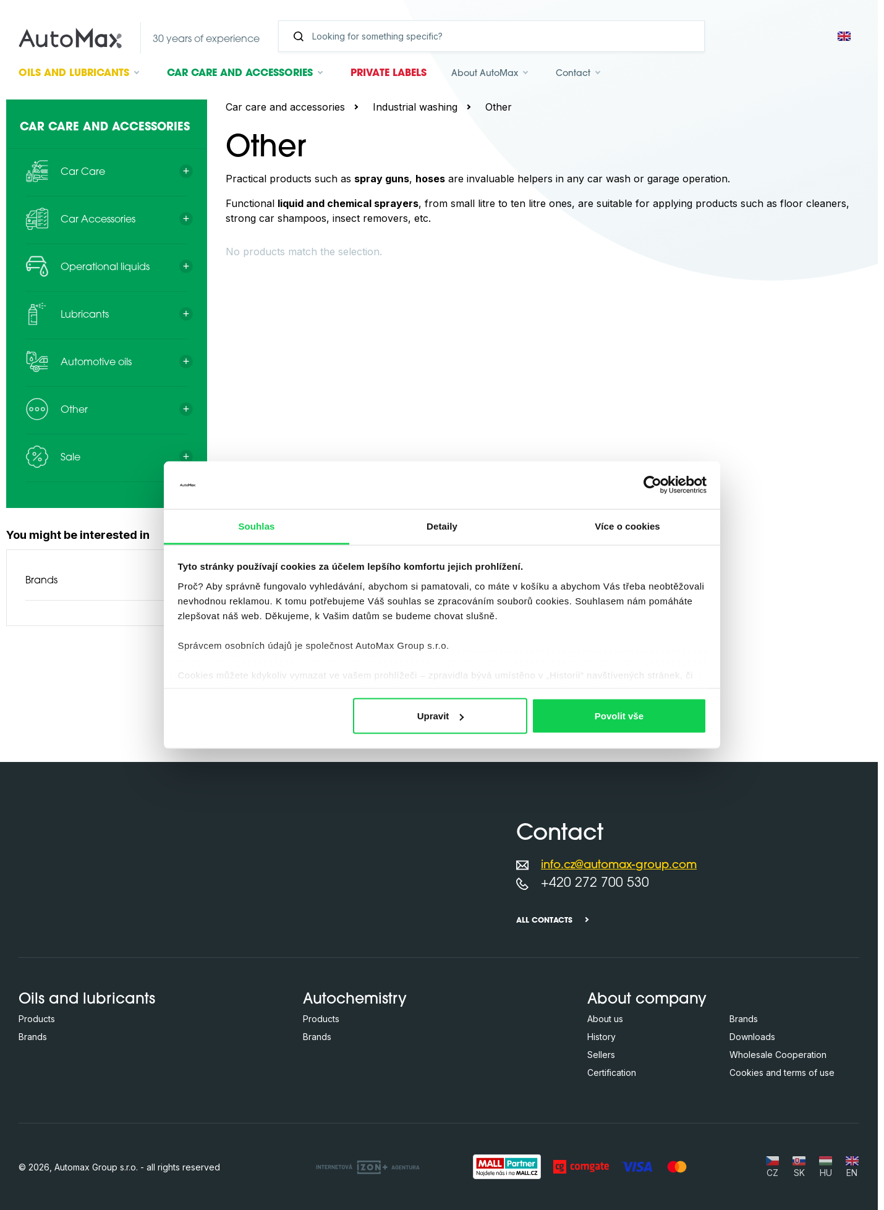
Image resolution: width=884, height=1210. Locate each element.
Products (37, 1018)
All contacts (544, 920)
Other (498, 107)
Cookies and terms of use (782, 1072)
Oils (74, 73)
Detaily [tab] (442, 525)
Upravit (440, 716)
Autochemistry (355, 999)
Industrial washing (415, 107)
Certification (611, 1072)
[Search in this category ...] (421, 249)
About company (647, 999)
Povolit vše (619, 716)
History (601, 1036)
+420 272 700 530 (595, 883)
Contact (573, 73)
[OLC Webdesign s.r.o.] (368, 1167)
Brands (41, 581)
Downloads (752, 1036)
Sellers (601, 1054)
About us (605, 1018)
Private (389, 73)
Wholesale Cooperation (778, 1054)
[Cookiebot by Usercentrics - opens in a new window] (652, 485)
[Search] (496, 36)
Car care (240, 73)
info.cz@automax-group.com (619, 865)
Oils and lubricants (87, 999)
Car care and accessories (285, 107)
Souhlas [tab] (256, 525)
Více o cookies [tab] (627, 525)
